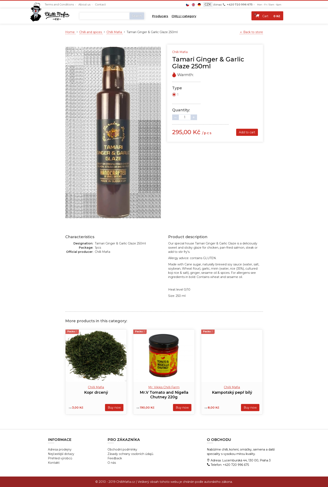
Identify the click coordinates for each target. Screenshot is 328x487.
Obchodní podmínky (122, 449)
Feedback (115, 458)
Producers (160, 16)
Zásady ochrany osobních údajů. (131, 454)
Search (137, 16)
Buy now (114, 407)
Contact (100, 4)
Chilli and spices (91, 32)
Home (70, 32)
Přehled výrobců (60, 458)
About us (84, 4)
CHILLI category (184, 16)
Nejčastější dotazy (61, 454)
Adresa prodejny (60, 449)
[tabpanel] (113, 132)
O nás (112, 463)
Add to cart (247, 132)
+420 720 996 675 (239, 4)
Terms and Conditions (59, 4)
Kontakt (54, 463)
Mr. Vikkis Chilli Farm (163, 387)
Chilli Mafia (114, 32)
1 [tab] (113, 221)
